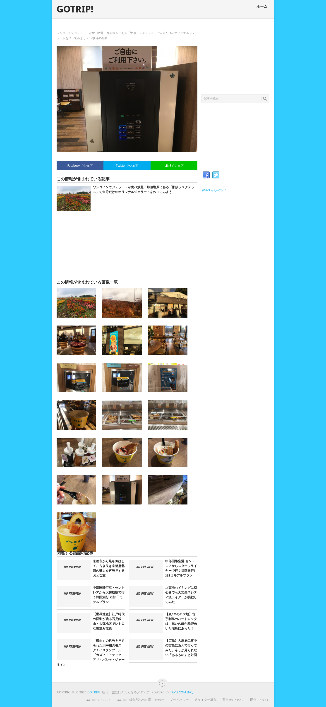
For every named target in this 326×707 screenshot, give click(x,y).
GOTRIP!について (98, 700)
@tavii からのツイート (217, 190)
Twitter (215, 175)
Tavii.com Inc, (181, 692)
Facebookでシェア (80, 165)
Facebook (206, 175)
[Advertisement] (127, 247)
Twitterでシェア (127, 165)
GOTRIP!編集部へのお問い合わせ (140, 700)
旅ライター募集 (205, 700)
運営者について (233, 700)
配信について (259, 700)
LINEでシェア (174, 165)
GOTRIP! (75, 9)
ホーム (261, 6)
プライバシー (179, 700)
